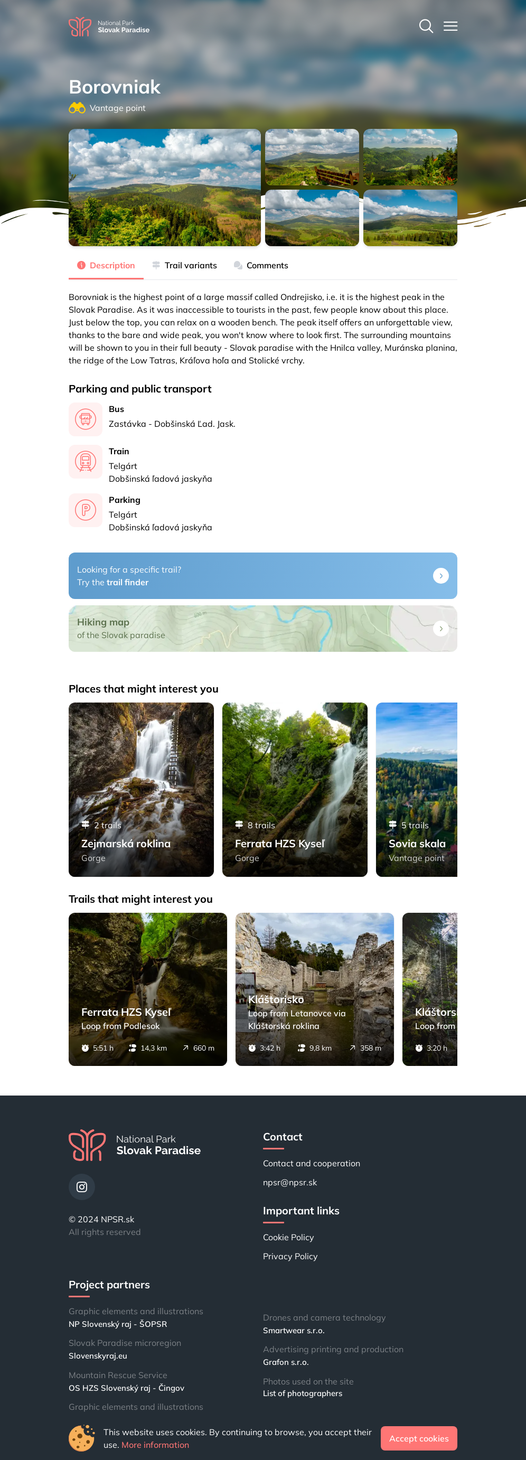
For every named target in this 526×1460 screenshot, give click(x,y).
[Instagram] (82, 1187)
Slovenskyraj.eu (98, 1356)
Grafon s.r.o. (286, 1362)
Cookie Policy (288, 1237)
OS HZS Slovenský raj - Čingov (126, 1388)
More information (155, 1444)
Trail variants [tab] (184, 265)
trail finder (127, 582)
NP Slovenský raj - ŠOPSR (118, 1324)
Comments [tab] (261, 265)
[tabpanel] (263, 323)
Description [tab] (106, 265)
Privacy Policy (290, 1256)
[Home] (109, 26)
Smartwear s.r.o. (294, 1330)
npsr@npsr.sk (290, 1182)
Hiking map (103, 622)
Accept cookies (419, 1438)
